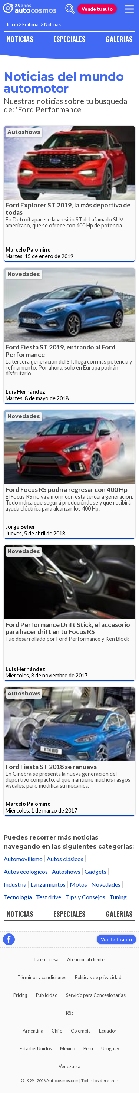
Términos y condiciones (41, 977)
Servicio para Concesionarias (96, 995)
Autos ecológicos (26, 871)
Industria (15, 884)
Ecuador (107, 1031)
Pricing (20, 995)
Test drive (48, 896)
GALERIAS (119, 39)
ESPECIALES (69, 39)
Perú (88, 1048)
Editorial (31, 24)
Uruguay (110, 1048)
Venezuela (69, 1066)
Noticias (52, 24)
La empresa (46, 959)
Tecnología (18, 896)
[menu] (129, 9)
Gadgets (95, 871)
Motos (78, 884)
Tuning (118, 896)
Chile (57, 1031)
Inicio (12, 24)
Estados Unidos (36, 1048)
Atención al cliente (86, 959)
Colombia (81, 1031)
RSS (69, 1013)
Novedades (23, 274)
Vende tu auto (97, 9)
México (67, 1048)
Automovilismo (23, 858)
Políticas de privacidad (98, 977)
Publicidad (47, 995)
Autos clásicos (65, 858)
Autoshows (23, 132)
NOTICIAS (20, 39)
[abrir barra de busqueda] (70, 8)
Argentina (33, 1031)
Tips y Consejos (85, 896)
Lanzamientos (48, 884)
